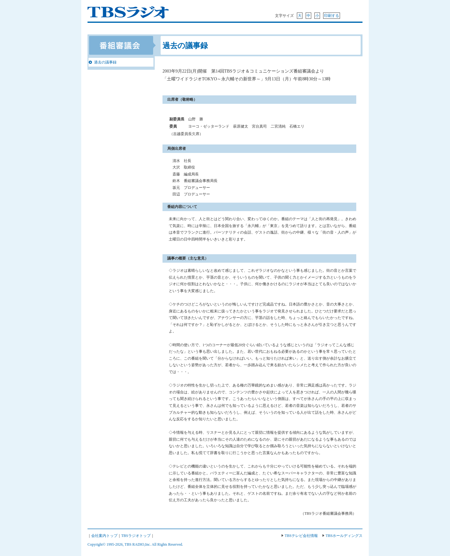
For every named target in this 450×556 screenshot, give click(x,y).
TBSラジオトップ (136, 535)
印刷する (331, 15)
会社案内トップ (104, 535)
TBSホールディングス (344, 535)
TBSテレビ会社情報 (301, 535)
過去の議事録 (105, 62)
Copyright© (97, 544)
